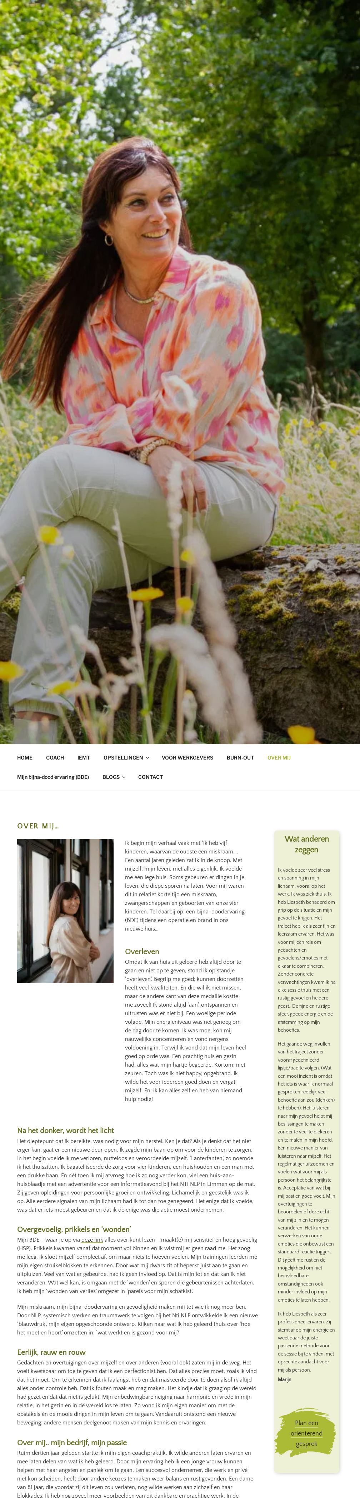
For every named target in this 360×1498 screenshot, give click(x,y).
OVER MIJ (279, 758)
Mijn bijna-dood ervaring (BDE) (53, 777)
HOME (24, 758)
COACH (55, 758)
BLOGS (114, 777)
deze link (92, 1240)
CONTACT (150, 777)
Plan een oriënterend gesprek (306, 1434)
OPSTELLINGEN (127, 758)
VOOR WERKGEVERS (187, 758)
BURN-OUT (240, 758)
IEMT (84, 758)
